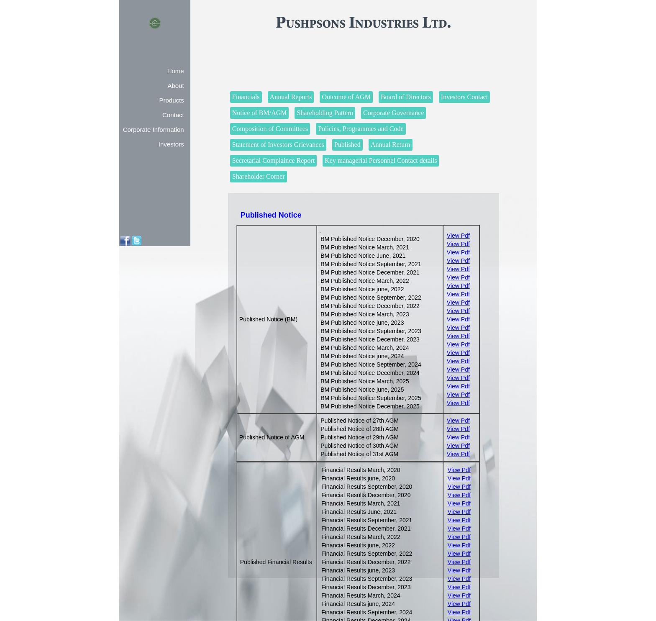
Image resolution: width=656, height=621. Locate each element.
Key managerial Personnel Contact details (381, 160)
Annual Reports (291, 96)
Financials (246, 96)
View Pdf (458, 235)
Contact (173, 114)
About (175, 85)
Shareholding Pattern (325, 112)
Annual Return (390, 144)
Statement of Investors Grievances (278, 144)
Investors (171, 144)
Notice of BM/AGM (259, 112)
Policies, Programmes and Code (360, 128)
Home (175, 70)
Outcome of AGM (346, 96)
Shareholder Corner (258, 176)
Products (171, 100)
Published (347, 144)
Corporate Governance (393, 112)
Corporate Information (153, 129)
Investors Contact (464, 96)
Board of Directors (406, 96)
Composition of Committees (270, 128)
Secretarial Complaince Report (273, 160)
